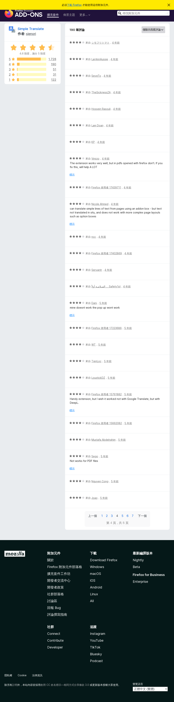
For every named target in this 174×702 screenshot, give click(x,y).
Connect (53, 634)
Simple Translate (31, 29)
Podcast (96, 661)
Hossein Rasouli (101, 108)
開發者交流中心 (58, 580)
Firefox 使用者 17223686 (106, 328)
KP (93, 142)
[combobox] (143, 13)
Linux (94, 594)
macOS (95, 574)
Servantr (96, 269)
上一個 (92, 516)
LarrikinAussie (99, 59)
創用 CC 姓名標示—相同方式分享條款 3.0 (65, 684)
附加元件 (53, 553)
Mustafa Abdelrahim (103, 439)
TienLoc (96, 361)
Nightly (138, 560)
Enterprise (140, 581)
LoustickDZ (98, 377)
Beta (136, 567)
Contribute (55, 640)
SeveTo (96, 75)
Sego (94, 456)
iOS (92, 580)
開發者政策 (55, 587)
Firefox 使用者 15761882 (106, 394)
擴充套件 (53, 15)
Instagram (97, 634)
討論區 (52, 601)
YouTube (96, 640)
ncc (93, 236)
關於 (50, 560)
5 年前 (103, 303)
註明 (14, 684)
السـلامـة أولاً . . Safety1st (106, 286)
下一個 (142, 516)
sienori (31, 34)
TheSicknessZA (101, 92)
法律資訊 (37, 675)
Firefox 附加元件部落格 (64, 567)
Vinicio (95, 158)
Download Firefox (103, 560)
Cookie (22, 675)
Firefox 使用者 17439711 (106, 187)
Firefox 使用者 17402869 (106, 253)
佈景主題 (69, 15)
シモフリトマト (100, 42)
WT (93, 344)
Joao (94, 497)
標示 (72, 174)
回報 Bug (54, 608)
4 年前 (116, 42)
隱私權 (8, 675)
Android (96, 587)
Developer (55, 647)
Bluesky (96, 654)
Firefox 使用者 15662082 (106, 423)
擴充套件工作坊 (58, 574)
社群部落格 (55, 594)
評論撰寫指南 (57, 614)
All (92, 601)
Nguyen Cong (99, 481)
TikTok (95, 647)
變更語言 (138, 683)
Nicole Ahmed (99, 204)
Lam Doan (97, 125)
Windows (97, 567)
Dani (94, 303)
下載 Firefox (74, 4)
